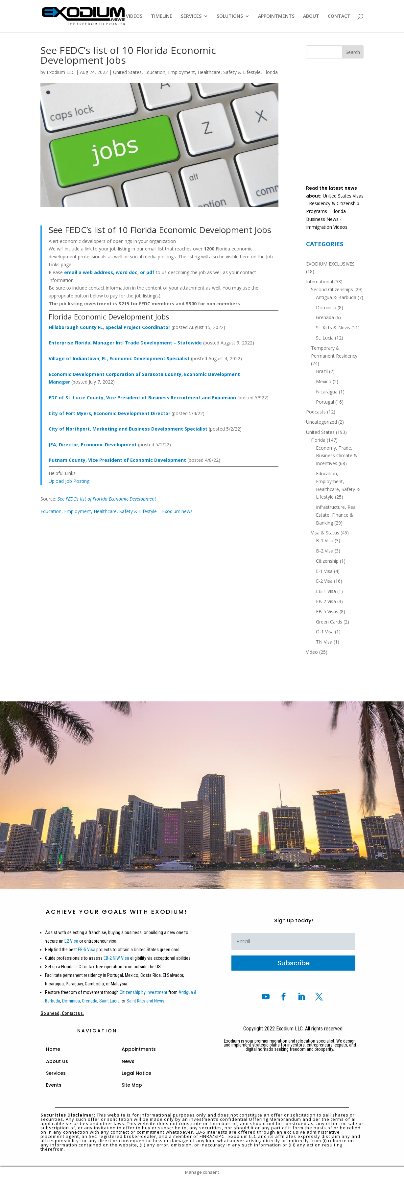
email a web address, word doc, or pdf (109, 272)
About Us (57, 1061)
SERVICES (191, 16)
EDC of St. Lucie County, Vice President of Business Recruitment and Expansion (142, 397)
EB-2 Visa (326, 601)
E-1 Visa (324, 571)
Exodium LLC (61, 72)
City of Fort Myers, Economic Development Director (109, 413)
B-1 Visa (324, 540)
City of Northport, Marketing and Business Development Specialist (128, 429)
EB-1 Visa (326, 591)
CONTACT (339, 16)
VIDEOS (134, 16)
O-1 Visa (325, 631)
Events (53, 1085)
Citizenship (327, 561)
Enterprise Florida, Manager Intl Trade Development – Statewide (125, 343)
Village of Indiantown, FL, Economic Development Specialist (119, 358)
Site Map (132, 1085)
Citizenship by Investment (143, 992)
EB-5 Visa (86, 949)
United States (127, 72)
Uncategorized (321, 422)
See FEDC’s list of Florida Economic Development (107, 499)
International (319, 281)
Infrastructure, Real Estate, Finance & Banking (336, 515)
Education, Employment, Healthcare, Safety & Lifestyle (202, 72)
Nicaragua (327, 392)
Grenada (325, 317)
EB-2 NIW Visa (116, 958)
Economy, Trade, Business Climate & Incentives (336, 456)
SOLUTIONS (230, 16)
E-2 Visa (324, 581)
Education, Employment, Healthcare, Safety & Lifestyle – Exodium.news (116, 511)
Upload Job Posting (69, 481)
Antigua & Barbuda (336, 297)
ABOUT (311, 16)
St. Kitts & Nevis (333, 327)
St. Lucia (325, 338)
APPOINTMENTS (276, 16)
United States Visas (343, 196)
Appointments (139, 1049)
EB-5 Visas (327, 611)
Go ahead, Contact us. (62, 1013)
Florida (270, 72)
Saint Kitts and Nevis (145, 1000)
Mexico (323, 381)
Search (352, 52)
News (128, 1061)
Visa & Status (325, 533)
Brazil (322, 371)
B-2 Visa (324, 551)
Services (56, 1073)
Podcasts (316, 412)
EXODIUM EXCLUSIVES (330, 264)
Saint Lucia (109, 1000)
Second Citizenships (332, 289)
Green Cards (329, 622)
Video (312, 652)
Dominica (326, 307)
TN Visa (324, 642)
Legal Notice (136, 1073)
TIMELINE (161, 16)
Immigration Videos (326, 227)
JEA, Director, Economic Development (93, 444)
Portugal (325, 402)
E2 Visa (71, 941)
